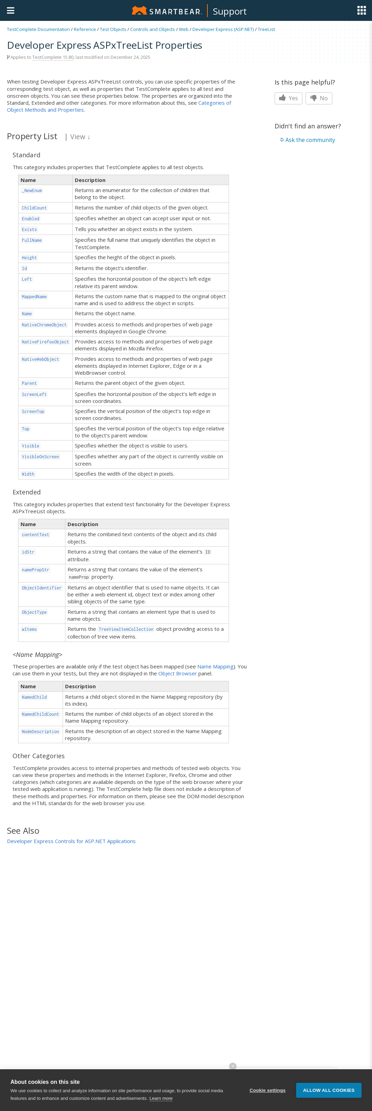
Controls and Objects (152, 29)
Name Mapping (215, 666)
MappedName (34, 296)
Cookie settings (268, 1090)
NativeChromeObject (44, 324)
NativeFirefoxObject (45, 341)
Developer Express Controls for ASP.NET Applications (71, 841)
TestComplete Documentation (38, 29)
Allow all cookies (329, 1090)
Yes (288, 98)
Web (184, 29)
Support (230, 11)
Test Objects (113, 29)
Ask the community (310, 140)
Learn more (161, 1098)
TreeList (266, 29)
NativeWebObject (40, 359)
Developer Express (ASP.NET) (223, 29)
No (319, 98)
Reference (85, 29)
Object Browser (177, 673)
